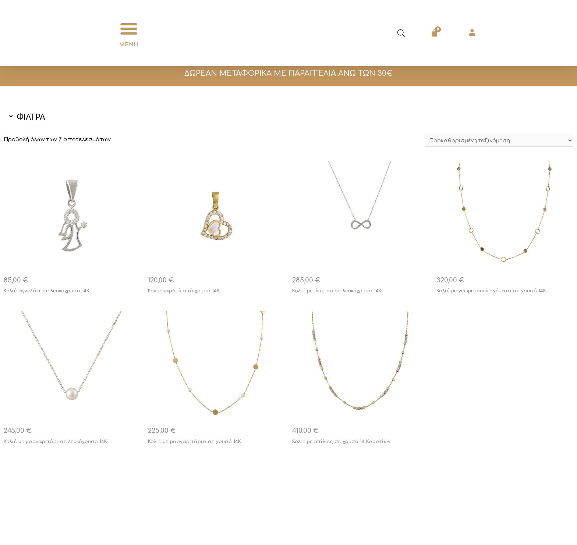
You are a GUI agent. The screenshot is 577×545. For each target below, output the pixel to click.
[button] (129, 29)
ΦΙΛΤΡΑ (31, 117)
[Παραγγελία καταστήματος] (495, 141)
